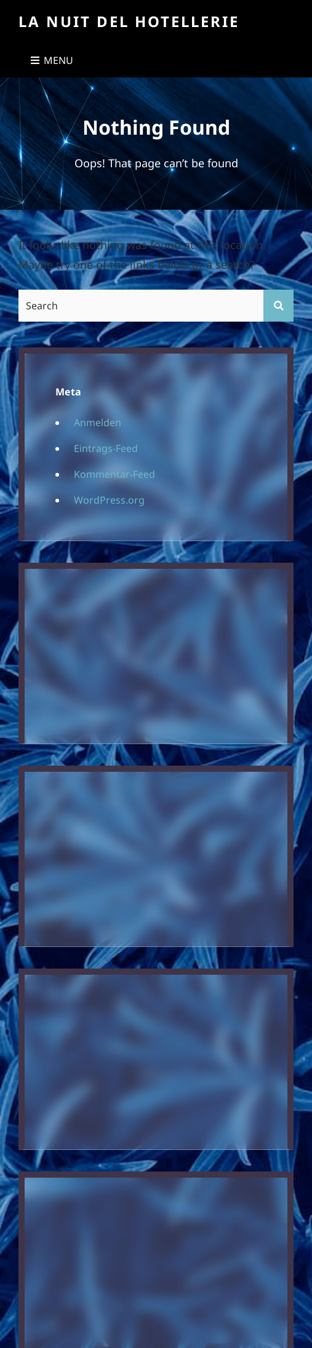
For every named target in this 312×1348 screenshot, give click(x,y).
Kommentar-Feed (114, 474)
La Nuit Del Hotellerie (128, 21)
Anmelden (97, 422)
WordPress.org (109, 500)
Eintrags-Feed (106, 448)
